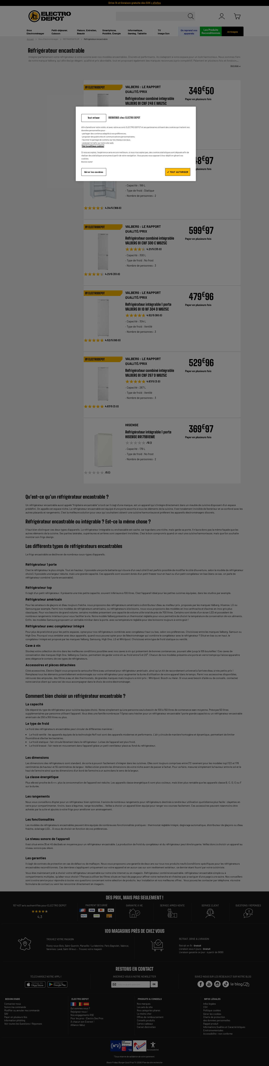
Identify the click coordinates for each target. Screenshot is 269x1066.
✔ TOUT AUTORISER (177, 172)
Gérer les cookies (93, 172)
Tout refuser (94, 117)
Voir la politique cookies (93, 146)
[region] (136, 144)
